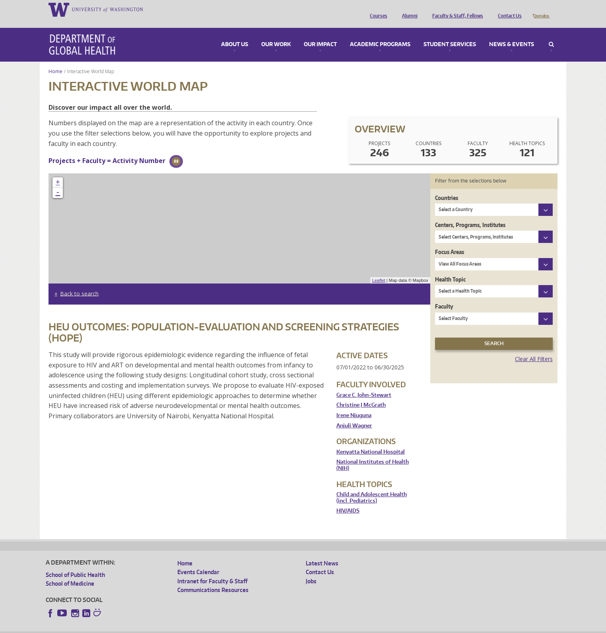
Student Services (449, 33)
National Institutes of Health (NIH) (372, 454)
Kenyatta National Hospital (370, 441)
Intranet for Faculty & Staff (212, 570)
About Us (234, 33)
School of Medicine (70, 572)
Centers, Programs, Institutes (470, 213)
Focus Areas (449, 240)
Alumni (408, 9)
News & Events (511, 33)
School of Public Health (75, 563)
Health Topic (450, 268)
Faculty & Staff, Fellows (455, 9)
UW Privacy (151, 627)
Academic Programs (380, 33)
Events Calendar (198, 560)
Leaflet (378, 269)
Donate (540, 9)
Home (55, 60)
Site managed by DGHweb (230, 627)
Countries (446, 186)
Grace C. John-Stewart (363, 384)
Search (551, 33)
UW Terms (183, 627)
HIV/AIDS (347, 500)
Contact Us (508, 9)
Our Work (276, 33)
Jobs (311, 570)
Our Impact (320, 33)
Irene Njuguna (353, 404)
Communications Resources (213, 578)
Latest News (322, 552)
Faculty (444, 295)
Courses (376, 9)
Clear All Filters (534, 347)
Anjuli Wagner (354, 414)
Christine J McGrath (361, 394)
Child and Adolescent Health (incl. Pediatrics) (371, 486)
